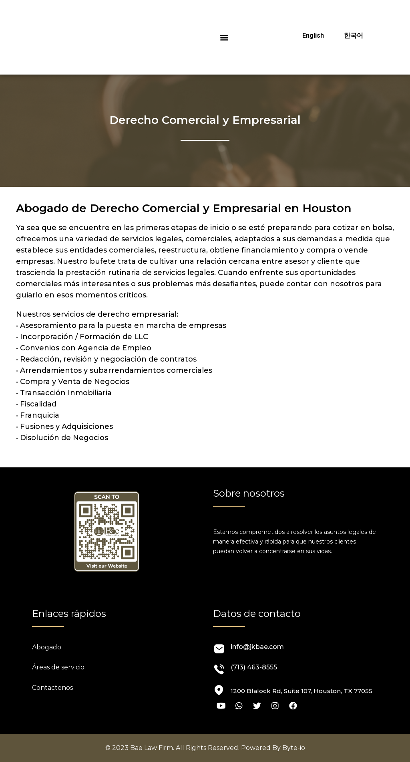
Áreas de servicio (58, 667)
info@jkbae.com (257, 647)
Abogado (46, 647)
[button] (224, 37)
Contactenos (52, 687)
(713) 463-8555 (254, 667)
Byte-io (293, 748)
